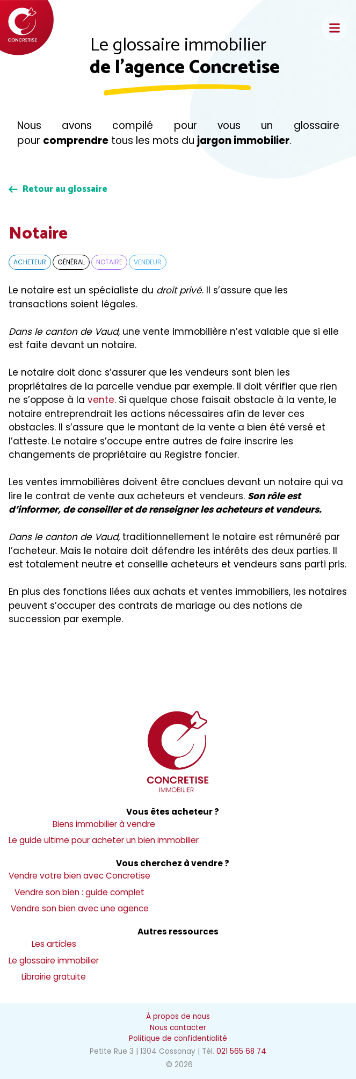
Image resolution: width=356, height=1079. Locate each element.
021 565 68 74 (241, 1051)
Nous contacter (178, 1028)
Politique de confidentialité (178, 1038)
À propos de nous (178, 1016)
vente (101, 399)
